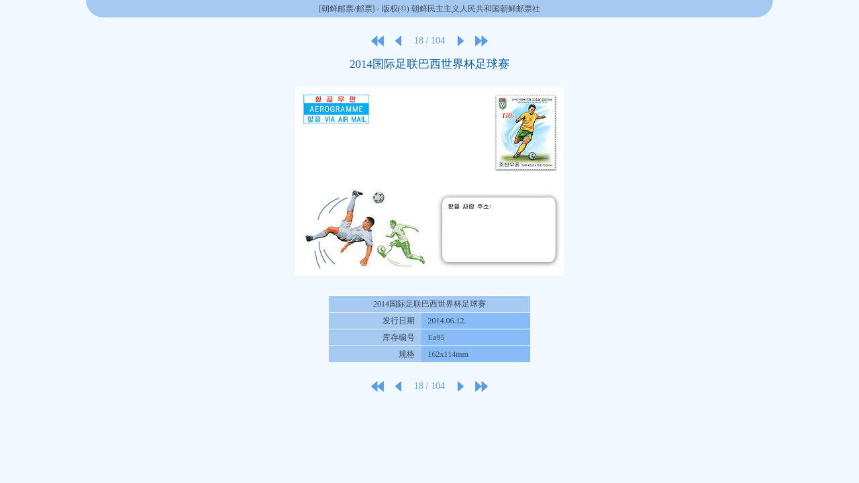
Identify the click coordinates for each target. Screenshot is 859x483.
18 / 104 (429, 41)
